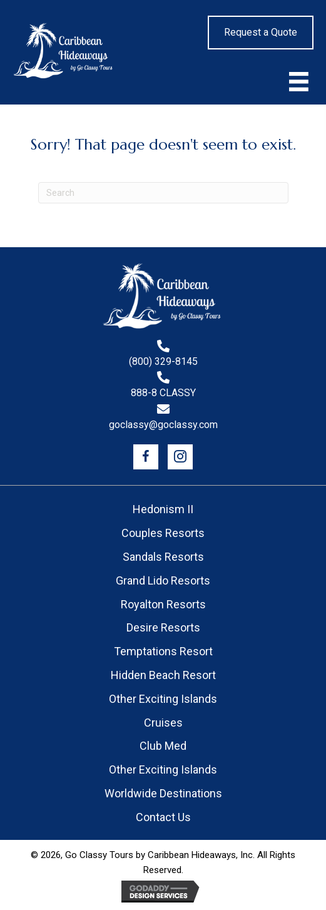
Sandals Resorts (163, 556)
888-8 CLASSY (163, 393)
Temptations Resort (163, 651)
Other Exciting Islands (163, 698)
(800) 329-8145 (163, 362)
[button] (145, 456)
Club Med (163, 745)
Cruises (163, 722)
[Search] (163, 192)
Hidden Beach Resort (163, 675)
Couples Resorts (163, 532)
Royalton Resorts (163, 604)
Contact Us (163, 817)
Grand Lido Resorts (163, 580)
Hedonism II (163, 509)
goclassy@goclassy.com (163, 425)
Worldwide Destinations (163, 793)
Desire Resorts (163, 627)
